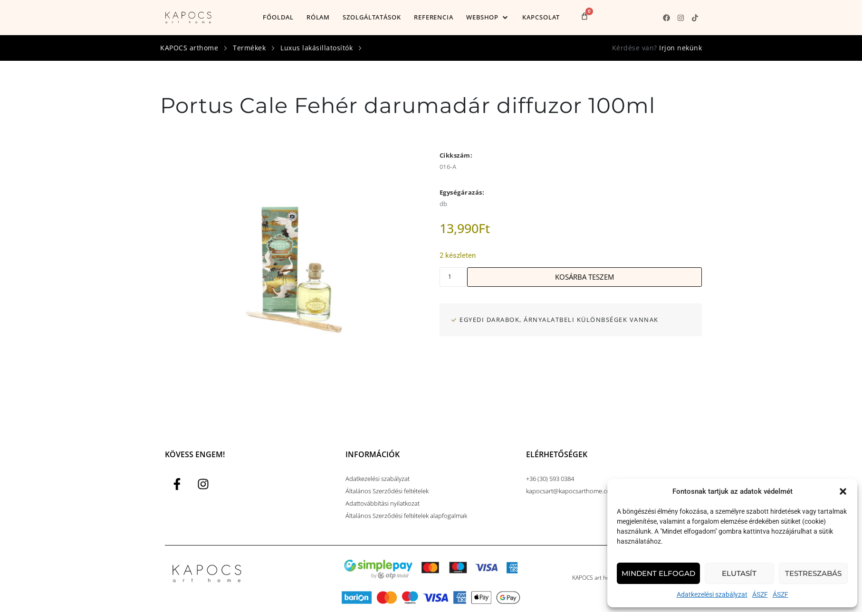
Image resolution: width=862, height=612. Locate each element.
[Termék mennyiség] (453, 277)
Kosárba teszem (584, 277)
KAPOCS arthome (189, 47)
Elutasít (739, 573)
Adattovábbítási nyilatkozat (382, 503)
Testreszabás (813, 573)
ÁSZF (760, 594)
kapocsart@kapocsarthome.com (570, 491)
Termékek (249, 47)
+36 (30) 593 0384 (550, 478)
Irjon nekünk (680, 47)
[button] (843, 491)
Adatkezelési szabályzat (712, 594)
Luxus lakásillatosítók (316, 47)
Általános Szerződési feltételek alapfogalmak (406, 515)
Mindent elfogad (658, 573)
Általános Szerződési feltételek (387, 491)
